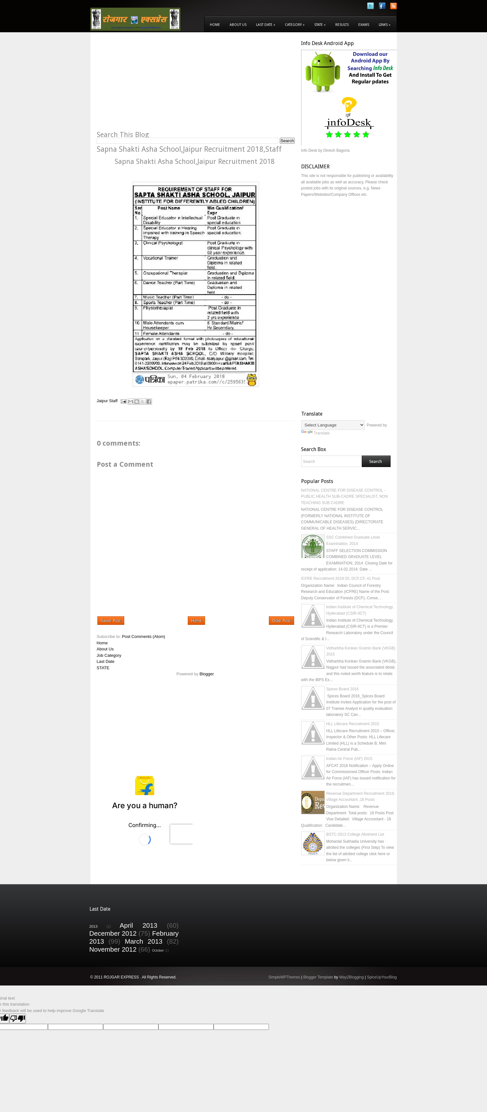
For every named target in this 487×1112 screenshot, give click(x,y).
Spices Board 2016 (342, 689)
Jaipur (102, 401)
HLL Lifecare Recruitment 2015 (352, 724)
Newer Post (111, 620)
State (320, 25)
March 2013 (144, 941)
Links (385, 25)
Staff (113, 401)
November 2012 (113, 949)
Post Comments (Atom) (143, 636)
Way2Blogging (351, 977)
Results (342, 25)
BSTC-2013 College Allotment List (355, 834)
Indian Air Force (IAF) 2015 (349, 758)
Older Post (281, 620)
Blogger (207, 673)
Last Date (265, 25)
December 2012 (113, 933)
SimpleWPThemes (284, 977)
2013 (93, 926)
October (158, 950)
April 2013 (138, 925)
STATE (103, 667)
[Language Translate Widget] (333, 425)
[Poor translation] (17, 1019)
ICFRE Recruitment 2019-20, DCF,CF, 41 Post (340, 578)
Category (295, 25)
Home (215, 25)
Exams (363, 25)
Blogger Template (318, 977)
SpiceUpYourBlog (382, 977)
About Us (238, 25)
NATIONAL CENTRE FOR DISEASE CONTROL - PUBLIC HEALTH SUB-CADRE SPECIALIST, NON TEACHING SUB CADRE (344, 496)
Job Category (109, 655)
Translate (315, 433)
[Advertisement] (150, 85)
